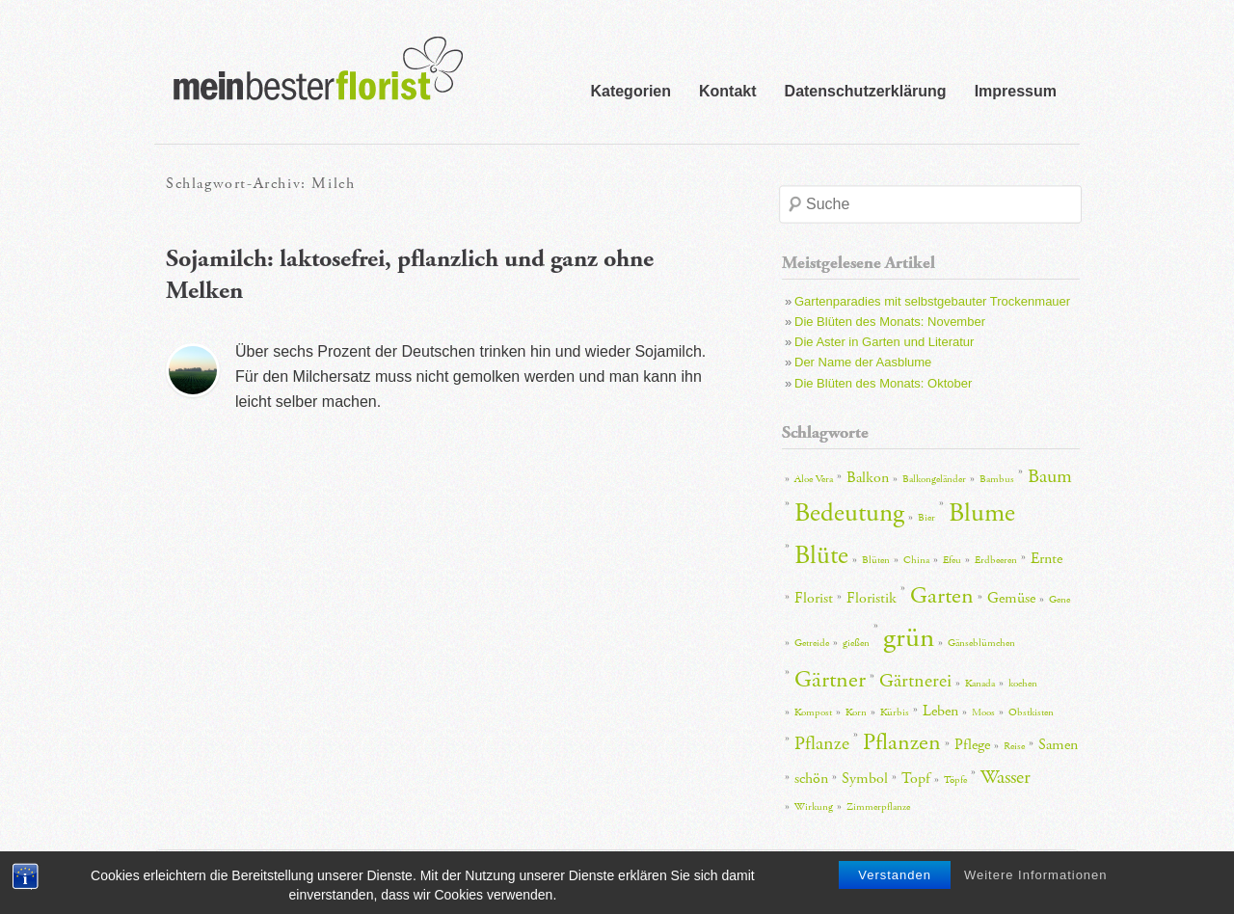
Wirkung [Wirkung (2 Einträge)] (813, 807)
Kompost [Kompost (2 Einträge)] (813, 712)
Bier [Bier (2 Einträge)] (926, 517)
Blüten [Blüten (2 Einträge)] (876, 560)
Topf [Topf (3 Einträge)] (915, 778)
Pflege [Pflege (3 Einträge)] (972, 745)
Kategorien (630, 91)
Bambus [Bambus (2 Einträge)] (996, 479)
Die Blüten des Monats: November (889, 321)
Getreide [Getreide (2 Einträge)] (811, 643)
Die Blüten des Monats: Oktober (883, 383)
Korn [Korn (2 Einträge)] (856, 712)
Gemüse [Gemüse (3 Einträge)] (1011, 598)
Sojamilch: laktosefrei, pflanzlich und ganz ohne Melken (410, 275)
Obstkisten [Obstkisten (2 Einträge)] (1031, 712)
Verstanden (894, 879)
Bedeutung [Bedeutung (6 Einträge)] (849, 513)
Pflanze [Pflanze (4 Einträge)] (821, 743)
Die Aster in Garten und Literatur (884, 342)
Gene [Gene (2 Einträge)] (1059, 599)
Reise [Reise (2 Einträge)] (1014, 746)
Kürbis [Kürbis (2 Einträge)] (894, 712)
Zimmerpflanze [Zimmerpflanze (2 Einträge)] (878, 807)
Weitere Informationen (1036, 879)
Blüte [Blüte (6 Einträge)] (821, 556)
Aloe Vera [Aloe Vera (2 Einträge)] (813, 479)
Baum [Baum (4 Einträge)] (1050, 476)
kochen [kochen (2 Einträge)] (1022, 683)
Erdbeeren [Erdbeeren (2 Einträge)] (996, 560)
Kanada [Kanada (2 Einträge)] (980, 683)
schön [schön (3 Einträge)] (811, 778)
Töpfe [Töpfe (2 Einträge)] (955, 780)
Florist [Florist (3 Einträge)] (813, 598)
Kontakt (728, 91)
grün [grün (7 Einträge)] (908, 638)
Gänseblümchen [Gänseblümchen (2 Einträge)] (981, 643)
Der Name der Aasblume (862, 362)
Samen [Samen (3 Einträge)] (1058, 745)
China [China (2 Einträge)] (916, 560)
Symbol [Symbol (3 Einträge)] (865, 778)
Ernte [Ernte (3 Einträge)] (1046, 559)
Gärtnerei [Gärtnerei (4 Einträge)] (915, 680)
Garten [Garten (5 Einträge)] (942, 595)
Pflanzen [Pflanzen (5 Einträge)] (902, 742)
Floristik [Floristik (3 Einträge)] (871, 598)
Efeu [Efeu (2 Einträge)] (952, 560)
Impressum (1016, 91)
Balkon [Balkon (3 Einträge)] (867, 478)
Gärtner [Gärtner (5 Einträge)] (830, 679)
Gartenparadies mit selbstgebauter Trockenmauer (932, 301)
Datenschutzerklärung (866, 91)
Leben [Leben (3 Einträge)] (940, 711)
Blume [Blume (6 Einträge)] (982, 513)
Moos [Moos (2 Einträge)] (983, 712)
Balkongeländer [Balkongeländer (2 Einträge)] (934, 479)
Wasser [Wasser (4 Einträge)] (1005, 777)
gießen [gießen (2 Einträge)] (856, 643)
